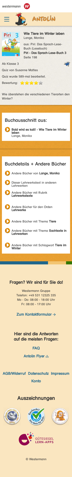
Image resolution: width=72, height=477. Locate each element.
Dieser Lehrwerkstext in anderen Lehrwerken (34, 183)
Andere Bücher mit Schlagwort (39, 245)
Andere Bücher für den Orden (32, 207)
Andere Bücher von (36, 173)
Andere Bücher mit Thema (34, 221)
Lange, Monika (39, 130)
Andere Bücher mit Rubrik (29, 193)
